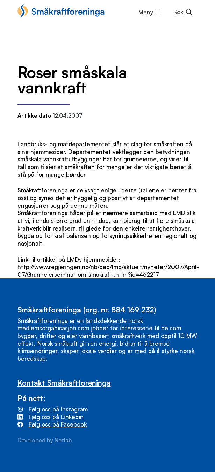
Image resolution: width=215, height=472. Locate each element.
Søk (178, 12)
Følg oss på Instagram (58, 409)
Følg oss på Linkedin (56, 417)
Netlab (63, 440)
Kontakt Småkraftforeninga (64, 382)
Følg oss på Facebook (58, 424)
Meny (145, 12)
